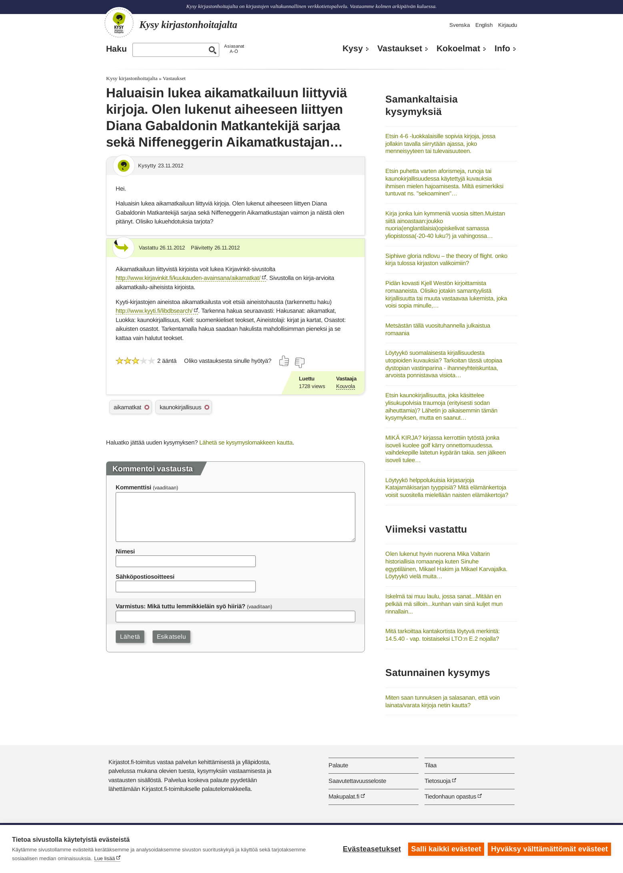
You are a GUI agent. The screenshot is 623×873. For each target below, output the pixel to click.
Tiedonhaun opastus (450, 796)
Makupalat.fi (344, 796)
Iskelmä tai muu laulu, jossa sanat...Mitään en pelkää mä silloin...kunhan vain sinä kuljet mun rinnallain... (444, 603)
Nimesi (125, 551)
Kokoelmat (458, 48)
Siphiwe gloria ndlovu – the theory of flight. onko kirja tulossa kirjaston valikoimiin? (446, 259)
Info (502, 48)
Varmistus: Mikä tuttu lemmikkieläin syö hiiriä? (180, 606)
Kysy (353, 48)
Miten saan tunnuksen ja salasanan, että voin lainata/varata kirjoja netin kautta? (442, 701)
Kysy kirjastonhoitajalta (131, 78)
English (484, 25)
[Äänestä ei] (299, 363)
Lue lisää (104, 858)
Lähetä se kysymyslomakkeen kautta (245, 442)
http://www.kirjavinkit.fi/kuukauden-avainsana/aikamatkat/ (188, 277)
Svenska (459, 25)
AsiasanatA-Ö (234, 49)
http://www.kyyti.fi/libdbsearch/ (154, 310)
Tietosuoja (438, 780)
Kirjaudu (507, 25)
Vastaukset (399, 48)
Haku (116, 49)
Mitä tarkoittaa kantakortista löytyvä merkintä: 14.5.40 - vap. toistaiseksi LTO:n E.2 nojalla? (442, 635)
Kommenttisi (133, 487)
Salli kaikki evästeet (446, 849)
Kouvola (345, 386)
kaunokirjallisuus (180, 407)
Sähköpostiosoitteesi (145, 576)
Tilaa (431, 765)
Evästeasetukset (372, 849)
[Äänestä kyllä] (284, 361)
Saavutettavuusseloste (357, 780)
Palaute (338, 765)
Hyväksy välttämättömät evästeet (549, 849)
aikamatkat (127, 407)
